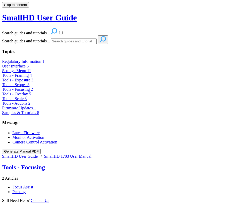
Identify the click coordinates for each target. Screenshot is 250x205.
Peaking (19, 191)
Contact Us (40, 200)
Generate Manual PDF (21, 151)
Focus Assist (22, 187)
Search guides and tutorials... (26, 41)
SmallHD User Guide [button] (39, 17)
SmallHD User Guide (20, 156)
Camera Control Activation (34, 142)
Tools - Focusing (17, 89)
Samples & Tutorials (20, 112)
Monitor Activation (28, 137)
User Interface (15, 66)
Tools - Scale (14, 98)
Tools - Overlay (16, 94)
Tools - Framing (17, 75)
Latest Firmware (26, 133)
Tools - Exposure (17, 80)
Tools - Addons (16, 103)
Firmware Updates (19, 108)
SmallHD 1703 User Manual (68, 156)
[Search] (74, 41)
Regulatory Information (23, 61)
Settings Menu (16, 71)
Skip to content (15, 5)
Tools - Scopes (15, 84)
